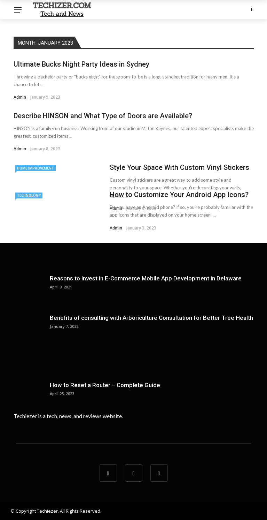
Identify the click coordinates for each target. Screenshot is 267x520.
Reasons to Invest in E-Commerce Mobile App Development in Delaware (146, 278)
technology (29, 195)
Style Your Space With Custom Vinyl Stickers (179, 167)
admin (20, 97)
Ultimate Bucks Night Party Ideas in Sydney (81, 64)
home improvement (35, 168)
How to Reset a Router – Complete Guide (105, 385)
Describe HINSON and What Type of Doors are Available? (103, 116)
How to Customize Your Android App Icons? (179, 194)
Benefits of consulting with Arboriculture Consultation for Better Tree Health (151, 317)
